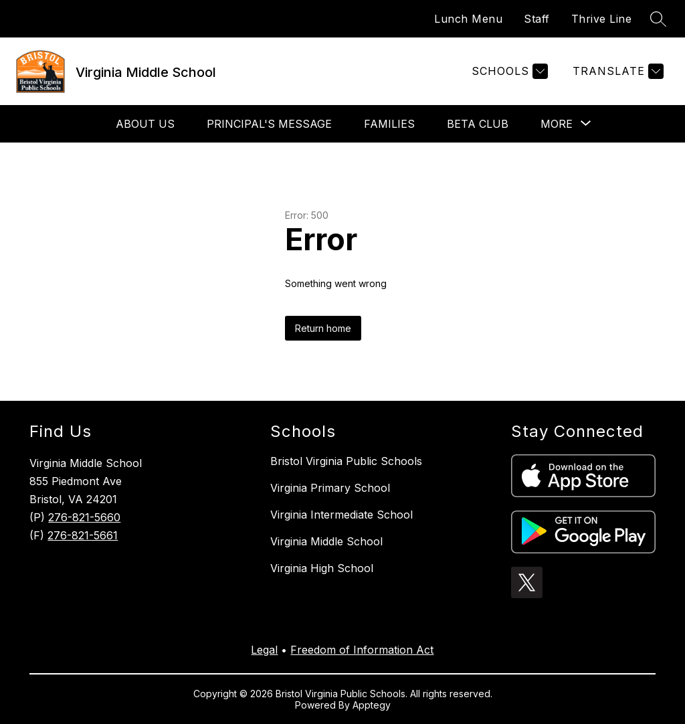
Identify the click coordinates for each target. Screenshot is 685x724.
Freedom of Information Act (361, 649)
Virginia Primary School (330, 487)
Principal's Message (269, 123)
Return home (323, 328)
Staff (537, 18)
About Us (145, 123)
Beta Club (477, 123)
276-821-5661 (82, 535)
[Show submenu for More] (557, 124)
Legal (264, 649)
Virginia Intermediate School (341, 514)
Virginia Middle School (326, 541)
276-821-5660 (84, 517)
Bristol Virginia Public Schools (346, 461)
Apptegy (372, 705)
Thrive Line (601, 18)
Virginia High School (321, 568)
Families (389, 123)
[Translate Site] (616, 71)
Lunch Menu (468, 18)
